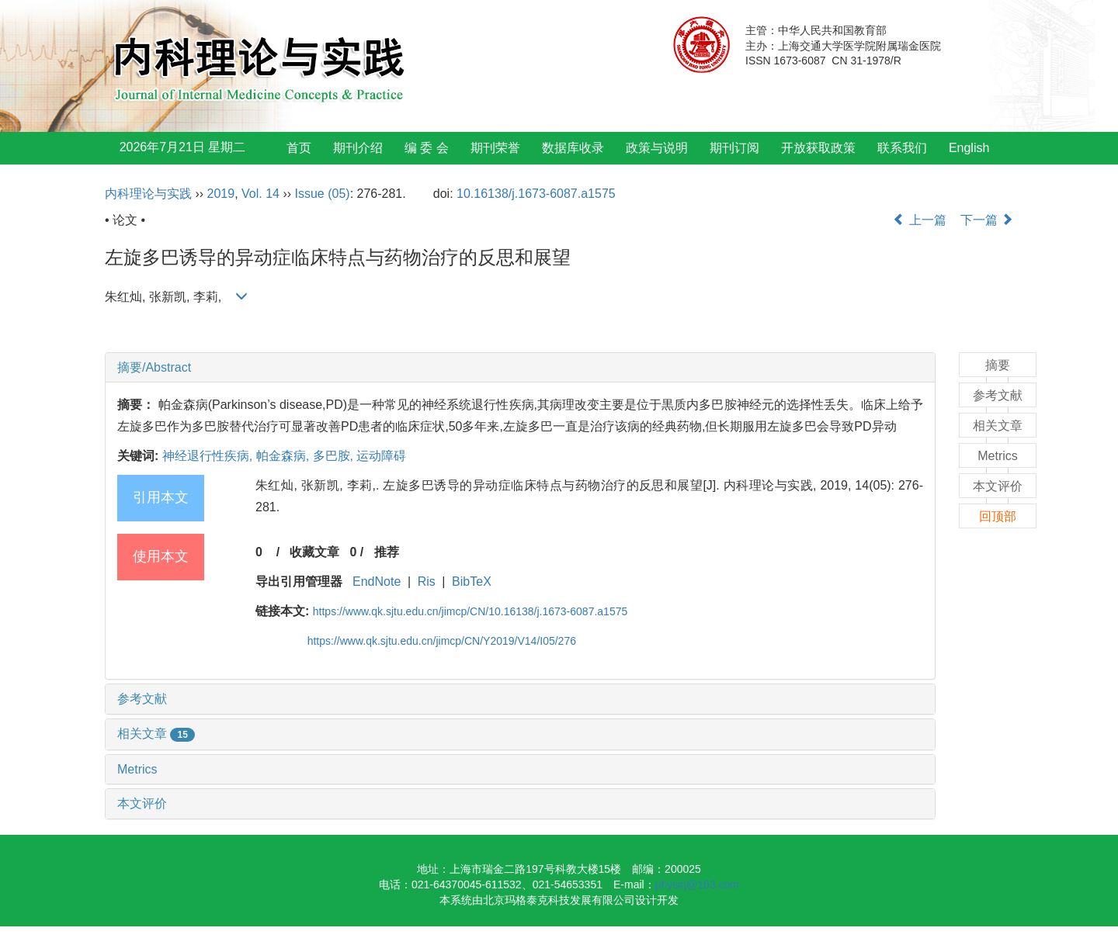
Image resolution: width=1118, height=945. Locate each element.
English (969, 147)
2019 (221, 193)
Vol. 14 (260, 193)
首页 (298, 147)
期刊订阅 (734, 147)
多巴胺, (335, 455)
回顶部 (997, 516)
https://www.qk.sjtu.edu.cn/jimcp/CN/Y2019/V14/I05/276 (441, 641)
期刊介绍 (358, 147)
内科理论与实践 (148, 193)
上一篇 (919, 220)
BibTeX (471, 581)
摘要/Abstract (154, 367)
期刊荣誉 (495, 147)
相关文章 (156, 733)
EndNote (376, 581)
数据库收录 (573, 147)
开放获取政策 (818, 147)
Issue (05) (322, 193)
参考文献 (142, 698)
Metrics (137, 769)
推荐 (386, 552)
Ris (427, 581)
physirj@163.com (697, 884)
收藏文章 (314, 552)
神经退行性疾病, (209, 455)
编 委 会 (426, 147)
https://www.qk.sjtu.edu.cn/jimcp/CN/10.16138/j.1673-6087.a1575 (470, 611)
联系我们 (902, 147)
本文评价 (142, 803)
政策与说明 (657, 147)
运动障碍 (381, 455)
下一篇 (986, 220)
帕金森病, (284, 455)
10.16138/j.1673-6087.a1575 (536, 193)
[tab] (520, 367)
